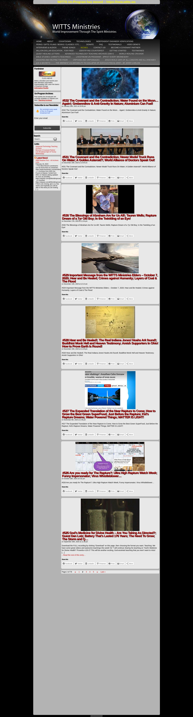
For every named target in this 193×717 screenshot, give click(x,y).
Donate (90, 44)
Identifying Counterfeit (91, 51)
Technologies (83, 41)
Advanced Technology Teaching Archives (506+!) (89, 54)
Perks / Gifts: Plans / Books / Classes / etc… (58, 44)
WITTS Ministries (96, 22)
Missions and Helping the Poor (52, 60)
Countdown (65, 41)
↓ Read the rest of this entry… (74, 555)
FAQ (101, 44)
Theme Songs (68, 48)
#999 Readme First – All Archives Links (47, 161)
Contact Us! (100, 48)
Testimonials (115, 44)
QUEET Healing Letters (48, 54)
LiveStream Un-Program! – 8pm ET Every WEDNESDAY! (102, 57)
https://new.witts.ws (121, 2)
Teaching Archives (45, 100)
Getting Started (117, 51)
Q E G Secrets (43, 63)
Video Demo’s (133, 44)
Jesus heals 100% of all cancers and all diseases (130, 60)
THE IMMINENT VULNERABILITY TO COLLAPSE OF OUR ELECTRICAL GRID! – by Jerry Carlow (98, 63)
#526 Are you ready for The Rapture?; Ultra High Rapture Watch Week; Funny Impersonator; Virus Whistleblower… (109, 474)
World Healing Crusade (131, 54)
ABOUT (50, 41)
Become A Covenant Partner (45, 150)
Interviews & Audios (46, 48)
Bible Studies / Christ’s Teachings (53, 57)
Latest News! (42, 158)
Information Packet (41, 88)
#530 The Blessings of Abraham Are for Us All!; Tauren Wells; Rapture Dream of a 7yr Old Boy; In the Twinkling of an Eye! (109, 217)
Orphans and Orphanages (86, 60)
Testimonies (138, 51)
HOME (39, 41)
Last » (103, 572)
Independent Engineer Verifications (114, 41)
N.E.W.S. (84, 48)
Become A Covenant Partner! (125, 48)
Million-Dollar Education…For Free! (55, 51)
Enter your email (41, 118)
